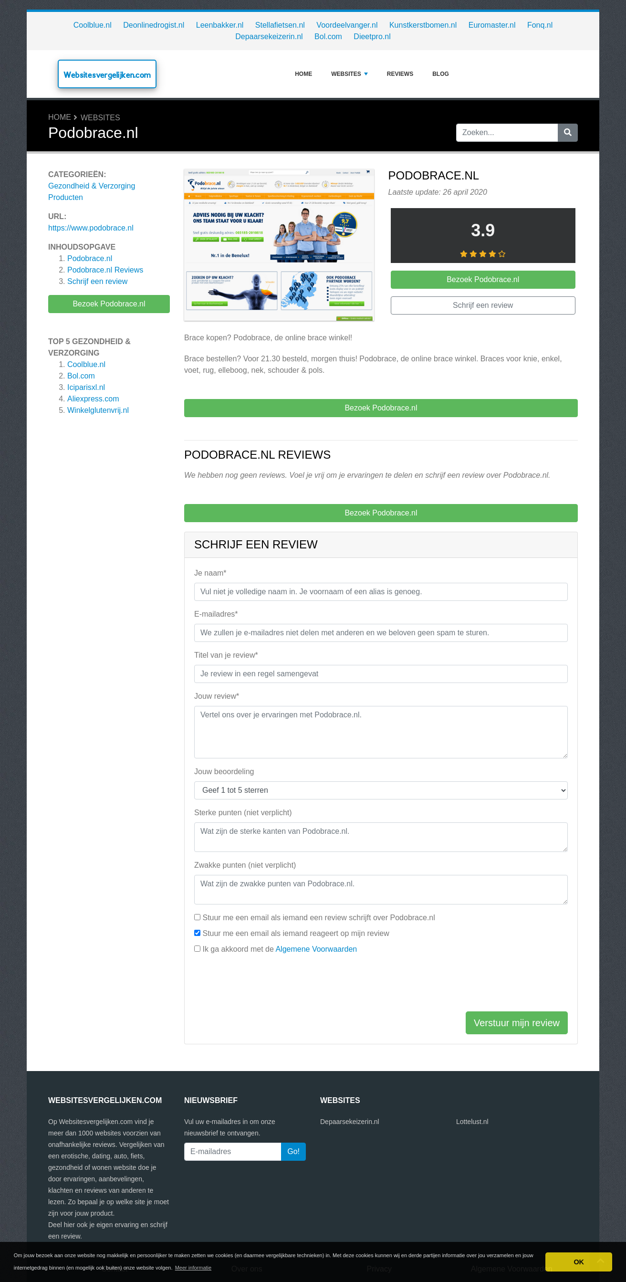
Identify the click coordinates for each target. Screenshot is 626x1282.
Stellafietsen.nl (280, 25)
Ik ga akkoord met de (279, 949)
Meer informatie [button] (193, 1268)
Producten (65, 197)
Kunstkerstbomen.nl (423, 25)
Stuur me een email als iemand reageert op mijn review (295, 933)
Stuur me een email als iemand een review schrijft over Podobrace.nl (318, 918)
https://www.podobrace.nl (91, 228)
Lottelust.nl (472, 1121)
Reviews (400, 74)
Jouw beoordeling (224, 771)
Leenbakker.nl (220, 25)
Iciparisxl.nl (86, 387)
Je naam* (210, 573)
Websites (349, 74)
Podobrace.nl (89, 258)
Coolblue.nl (92, 25)
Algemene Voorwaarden (316, 949)
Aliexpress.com (93, 399)
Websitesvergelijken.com (107, 75)
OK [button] (579, 1262)
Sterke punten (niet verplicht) (243, 813)
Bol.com (328, 36)
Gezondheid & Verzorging (91, 186)
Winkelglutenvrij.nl (98, 410)
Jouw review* (216, 696)
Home (303, 74)
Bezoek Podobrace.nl (109, 304)
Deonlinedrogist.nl (153, 25)
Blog (440, 74)
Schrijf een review (97, 281)
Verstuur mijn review (517, 1023)
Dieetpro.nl (372, 36)
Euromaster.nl (492, 25)
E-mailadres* (216, 614)
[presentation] (266, 985)
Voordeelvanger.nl (346, 25)
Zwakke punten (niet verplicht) (245, 865)
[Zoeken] (568, 133)
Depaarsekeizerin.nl (269, 36)
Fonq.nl (540, 25)
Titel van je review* (226, 655)
